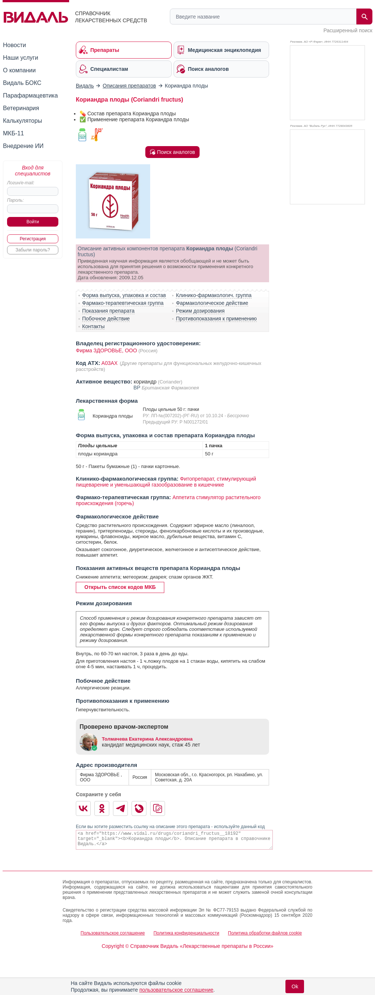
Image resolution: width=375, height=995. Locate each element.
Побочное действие (106, 319)
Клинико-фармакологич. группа (214, 295)
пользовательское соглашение (176, 990)
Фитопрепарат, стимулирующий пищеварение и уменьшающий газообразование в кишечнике (166, 482)
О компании (19, 70)
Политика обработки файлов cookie (265, 933)
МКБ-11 (13, 133)
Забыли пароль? (33, 250)
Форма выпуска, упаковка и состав (124, 295)
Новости (14, 45)
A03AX (110, 363)
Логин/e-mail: (20, 182)
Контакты (93, 326)
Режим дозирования (200, 311)
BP (137, 388)
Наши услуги (20, 58)
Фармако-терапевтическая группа (123, 303)
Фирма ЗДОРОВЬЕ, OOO (106, 350)
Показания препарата (108, 311)
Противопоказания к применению (216, 319)
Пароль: (15, 200)
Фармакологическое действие (212, 303)
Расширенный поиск (347, 30)
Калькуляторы (22, 121)
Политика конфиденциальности (186, 933)
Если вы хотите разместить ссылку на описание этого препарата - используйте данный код (170, 826)
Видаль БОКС (22, 83)
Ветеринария (21, 108)
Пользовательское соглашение (113, 933)
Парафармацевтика (30, 95)
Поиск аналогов (172, 152)
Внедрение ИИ (23, 146)
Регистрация (33, 238)
